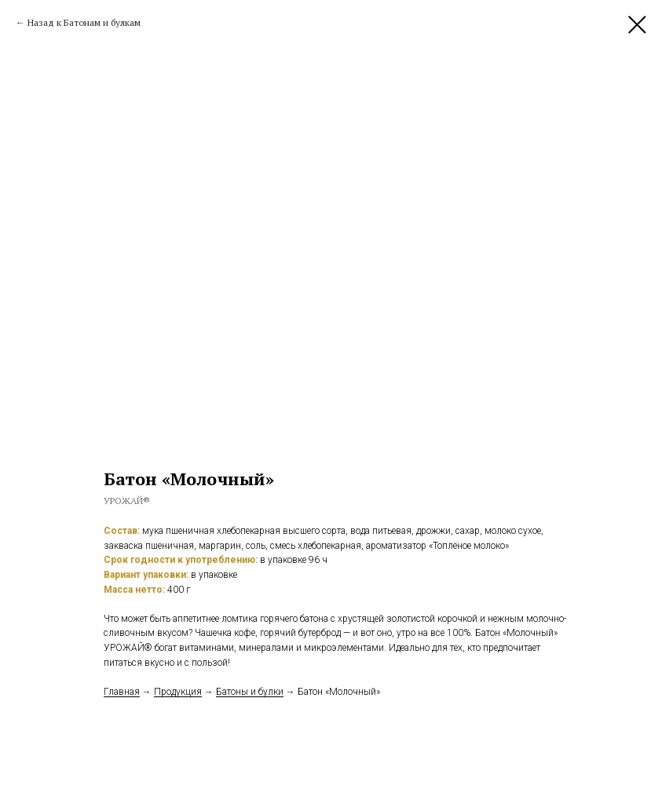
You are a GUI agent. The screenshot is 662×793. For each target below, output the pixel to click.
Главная (122, 691)
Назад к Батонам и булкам (84, 22)
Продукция (178, 691)
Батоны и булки (249, 691)
